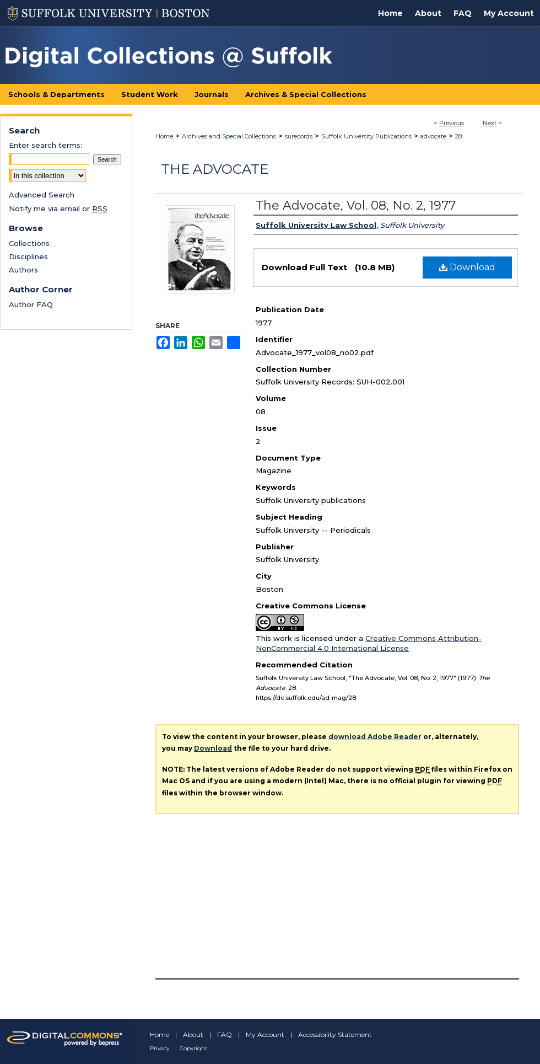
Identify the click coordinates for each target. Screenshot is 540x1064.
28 (458, 136)
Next (489, 123)
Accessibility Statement (335, 1034)
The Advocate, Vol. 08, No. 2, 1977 (356, 205)
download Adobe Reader (375, 736)
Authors (23, 269)
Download (467, 267)
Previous (451, 123)
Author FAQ (31, 304)
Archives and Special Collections (229, 136)
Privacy (159, 1048)
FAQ (224, 1034)
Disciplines (28, 256)
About (193, 1034)
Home (164, 136)
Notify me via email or (58, 208)
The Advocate (214, 169)
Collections (29, 243)
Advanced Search (41, 194)
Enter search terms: (45, 145)
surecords (298, 136)
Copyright (193, 1048)
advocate (433, 136)
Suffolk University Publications (366, 136)
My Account (265, 1034)
